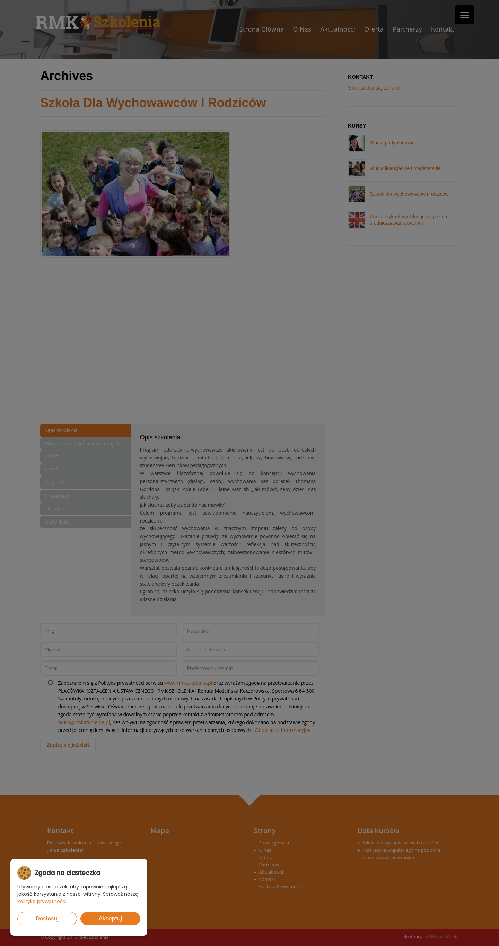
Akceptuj (110, 918)
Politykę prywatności (42, 901)
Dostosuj (47, 918)
